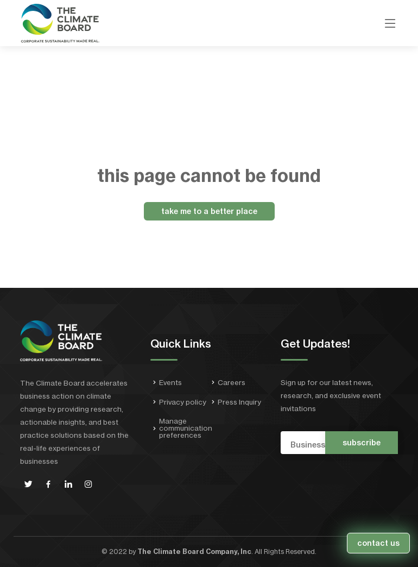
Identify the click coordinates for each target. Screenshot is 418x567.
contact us (378, 543)
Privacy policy (182, 402)
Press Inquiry (239, 402)
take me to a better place (209, 211)
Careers (231, 382)
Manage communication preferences (185, 428)
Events (170, 382)
